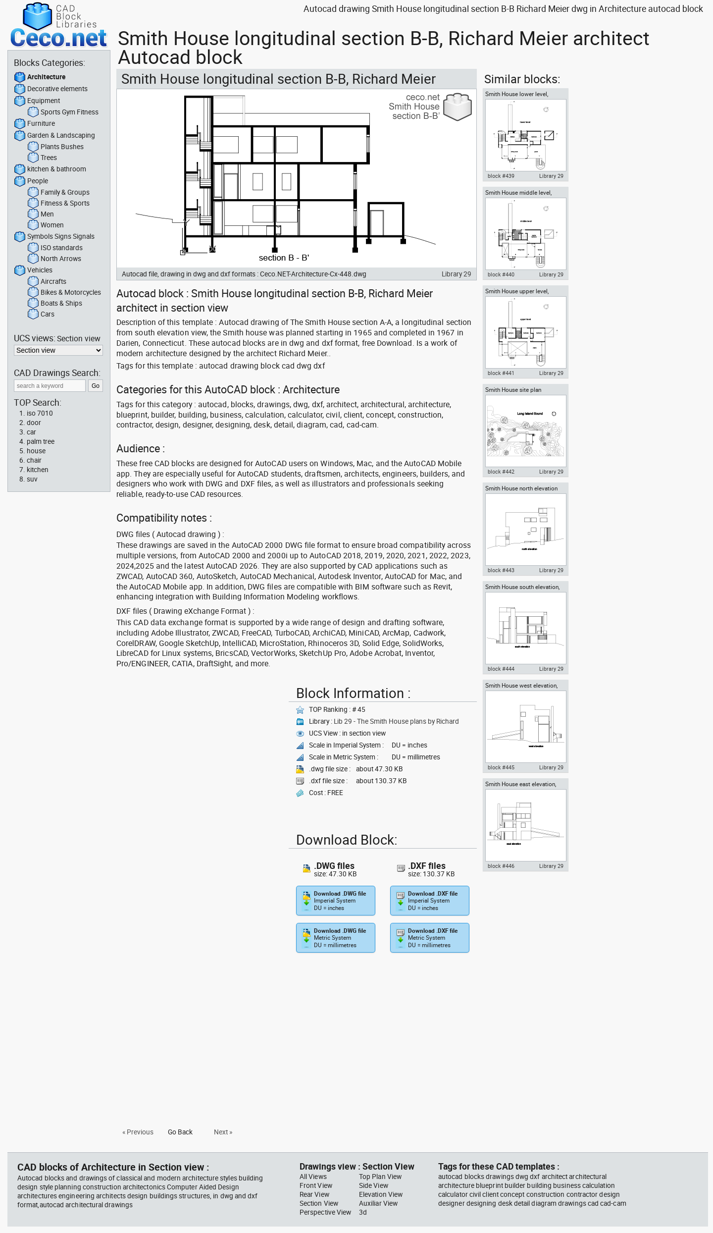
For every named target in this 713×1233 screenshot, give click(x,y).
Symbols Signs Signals (54, 237)
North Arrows (54, 259)
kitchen (38, 469)
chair (34, 460)
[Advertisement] (199, 751)
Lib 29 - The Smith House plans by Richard (396, 721)
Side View (373, 1185)
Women (45, 225)
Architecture (39, 77)
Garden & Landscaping (54, 136)
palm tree (40, 441)
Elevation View (381, 1194)
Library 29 (456, 273)
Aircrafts (46, 281)
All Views (313, 1176)
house (36, 450)
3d (363, 1212)
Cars (40, 314)
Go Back (180, 1131)
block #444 (501, 668)
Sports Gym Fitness (63, 112)
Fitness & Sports (58, 203)
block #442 (501, 471)
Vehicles (33, 270)
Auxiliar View (378, 1203)
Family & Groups (58, 192)
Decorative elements (51, 89)
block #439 (501, 175)
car (31, 432)
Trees (42, 158)
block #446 (501, 865)
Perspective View (325, 1212)
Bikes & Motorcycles (64, 292)
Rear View (314, 1194)
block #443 (501, 570)
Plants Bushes (55, 147)
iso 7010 (40, 413)
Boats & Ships (54, 303)
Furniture (34, 124)
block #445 (501, 767)
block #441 (501, 373)
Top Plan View (380, 1176)
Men (40, 214)
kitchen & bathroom (50, 169)
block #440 (501, 274)
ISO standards (55, 248)
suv (32, 479)
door (34, 422)
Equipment (37, 101)
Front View (316, 1185)
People (31, 181)
